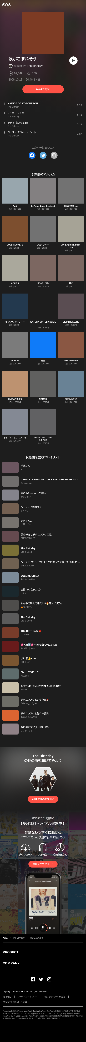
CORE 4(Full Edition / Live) (70, 246)
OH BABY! (15, 360)
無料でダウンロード (43, 864)
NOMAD (43, 399)
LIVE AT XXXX (15, 399)
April (15, 206)
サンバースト (43, 283)
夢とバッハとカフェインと (15, 438)
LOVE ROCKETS (15, 245)
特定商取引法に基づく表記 (15, 1002)
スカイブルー (43, 245)
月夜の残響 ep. (71, 206)
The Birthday (35, 65)
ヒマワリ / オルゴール (15, 322)
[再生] (73, 60)
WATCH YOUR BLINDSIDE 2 (43, 323)
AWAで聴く (43, 89)
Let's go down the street (43, 206)
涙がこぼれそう (37, 938)
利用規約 (7, 997)
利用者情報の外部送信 (54, 997)
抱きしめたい (71, 399)
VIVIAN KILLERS (71, 322)
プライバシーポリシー (27, 997)
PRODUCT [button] (10, 952)
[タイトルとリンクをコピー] (54, 155)
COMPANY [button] (11, 963)
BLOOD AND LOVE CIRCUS (43, 439)
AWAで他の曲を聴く (43, 799)
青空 (43, 360)
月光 (71, 283)
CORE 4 (15, 283)
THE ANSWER (71, 360)
